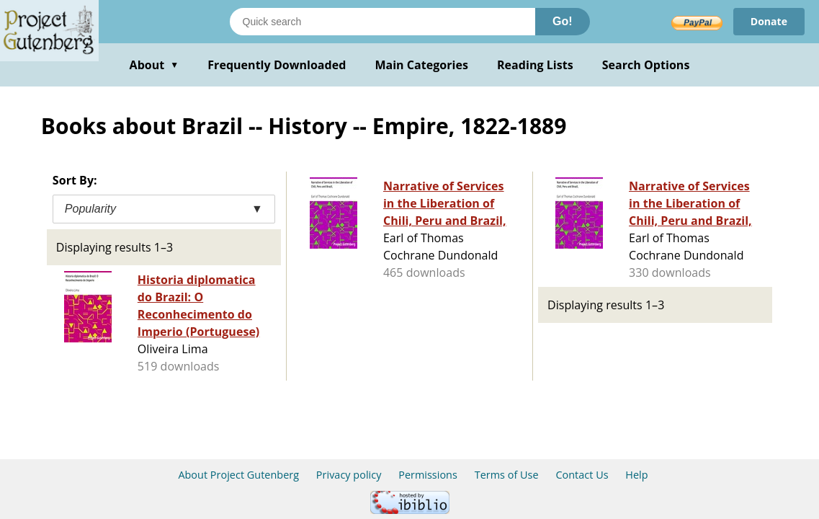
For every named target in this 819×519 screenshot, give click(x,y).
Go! (562, 21)
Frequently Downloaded (276, 65)
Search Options (646, 65)
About (154, 65)
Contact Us (581, 475)
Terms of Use (507, 475)
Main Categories (421, 65)
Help (636, 475)
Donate (769, 21)
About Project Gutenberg (238, 475)
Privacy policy (349, 475)
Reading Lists (535, 65)
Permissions (427, 475)
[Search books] (382, 21)
